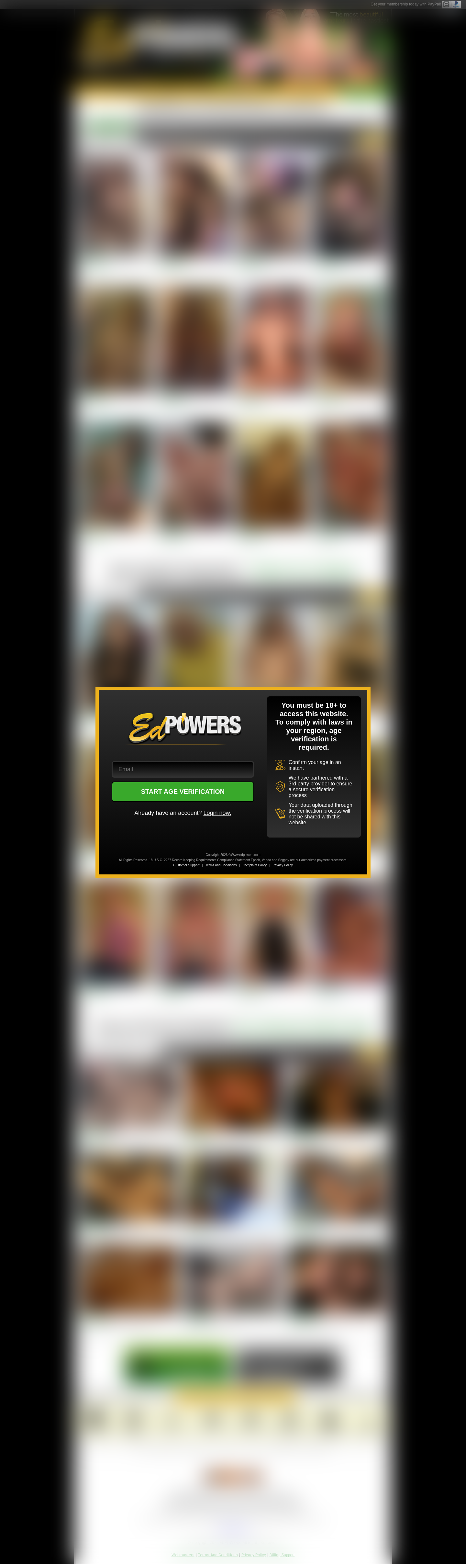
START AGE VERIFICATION (183, 791)
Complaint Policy (255, 865)
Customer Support (186, 865)
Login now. (217, 813)
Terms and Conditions (221, 865)
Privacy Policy (282, 865)
